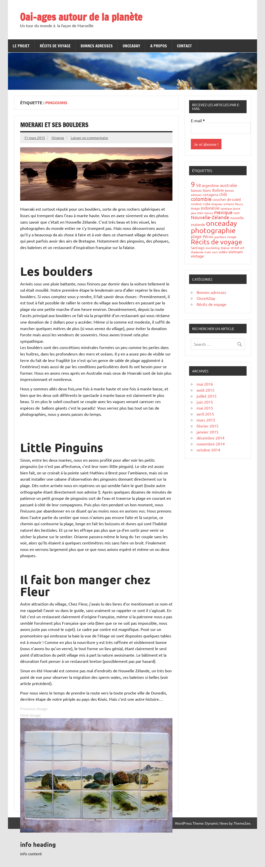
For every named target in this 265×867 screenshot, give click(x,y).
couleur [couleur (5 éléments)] (196, 204)
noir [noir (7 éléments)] (237, 212)
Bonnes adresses (97, 46)
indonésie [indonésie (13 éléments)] (210, 207)
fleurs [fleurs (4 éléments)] (239, 204)
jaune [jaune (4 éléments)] (236, 208)
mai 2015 (205, 407)
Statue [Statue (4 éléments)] (225, 248)
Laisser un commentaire (89, 137)
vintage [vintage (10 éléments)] (197, 255)
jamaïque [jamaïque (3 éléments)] (226, 208)
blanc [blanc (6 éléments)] (207, 190)
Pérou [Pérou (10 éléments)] (208, 236)
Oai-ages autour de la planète (81, 17)
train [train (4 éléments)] (208, 252)
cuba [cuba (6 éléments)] (206, 203)
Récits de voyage (55, 46)
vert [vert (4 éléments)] (215, 252)
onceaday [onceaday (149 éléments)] (221, 223)
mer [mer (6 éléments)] (200, 212)
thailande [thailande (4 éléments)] (197, 252)
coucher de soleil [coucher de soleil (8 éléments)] (226, 199)
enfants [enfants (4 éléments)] (228, 204)
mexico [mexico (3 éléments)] (208, 213)
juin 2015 (205, 401)
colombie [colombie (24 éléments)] (201, 199)
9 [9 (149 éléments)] (193, 184)
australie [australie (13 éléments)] (228, 185)
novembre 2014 (211, 443)
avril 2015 (205, 413)
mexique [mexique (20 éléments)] (223, 212)
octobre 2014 (208, 449)
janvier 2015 (207, 431)
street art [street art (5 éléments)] (237, 248)
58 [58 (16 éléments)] (198, 185)
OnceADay (131, 46)
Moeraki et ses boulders (54, 125)
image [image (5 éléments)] (195, 208)
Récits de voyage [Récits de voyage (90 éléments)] (216, 242)
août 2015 (205, 389)
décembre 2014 (210, 437)
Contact (184, 46)
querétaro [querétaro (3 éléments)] (220, 237)
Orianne (58, 137)
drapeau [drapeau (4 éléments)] (216, 204)
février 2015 (207, 425)
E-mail (198, 120)
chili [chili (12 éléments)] (223, 194)
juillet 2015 (206, 395)
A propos (158, 46)
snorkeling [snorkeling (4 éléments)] (213, 248)
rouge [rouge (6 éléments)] (231, 236)
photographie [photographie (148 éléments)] (213, 230)
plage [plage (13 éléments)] (196, 236)
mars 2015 (206, 419)
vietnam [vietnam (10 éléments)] (235, 251)
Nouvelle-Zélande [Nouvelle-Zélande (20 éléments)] (210, 217)
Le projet (21, 46)
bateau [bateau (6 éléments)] (196, 190)
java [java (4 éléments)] (193, 213)
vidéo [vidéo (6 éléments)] (223, 252)
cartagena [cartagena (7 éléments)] (210, 194)
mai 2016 (205, 383)
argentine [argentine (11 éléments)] (210, 185)
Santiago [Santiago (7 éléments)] (198, 247)
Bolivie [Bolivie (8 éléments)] (218, 190)
